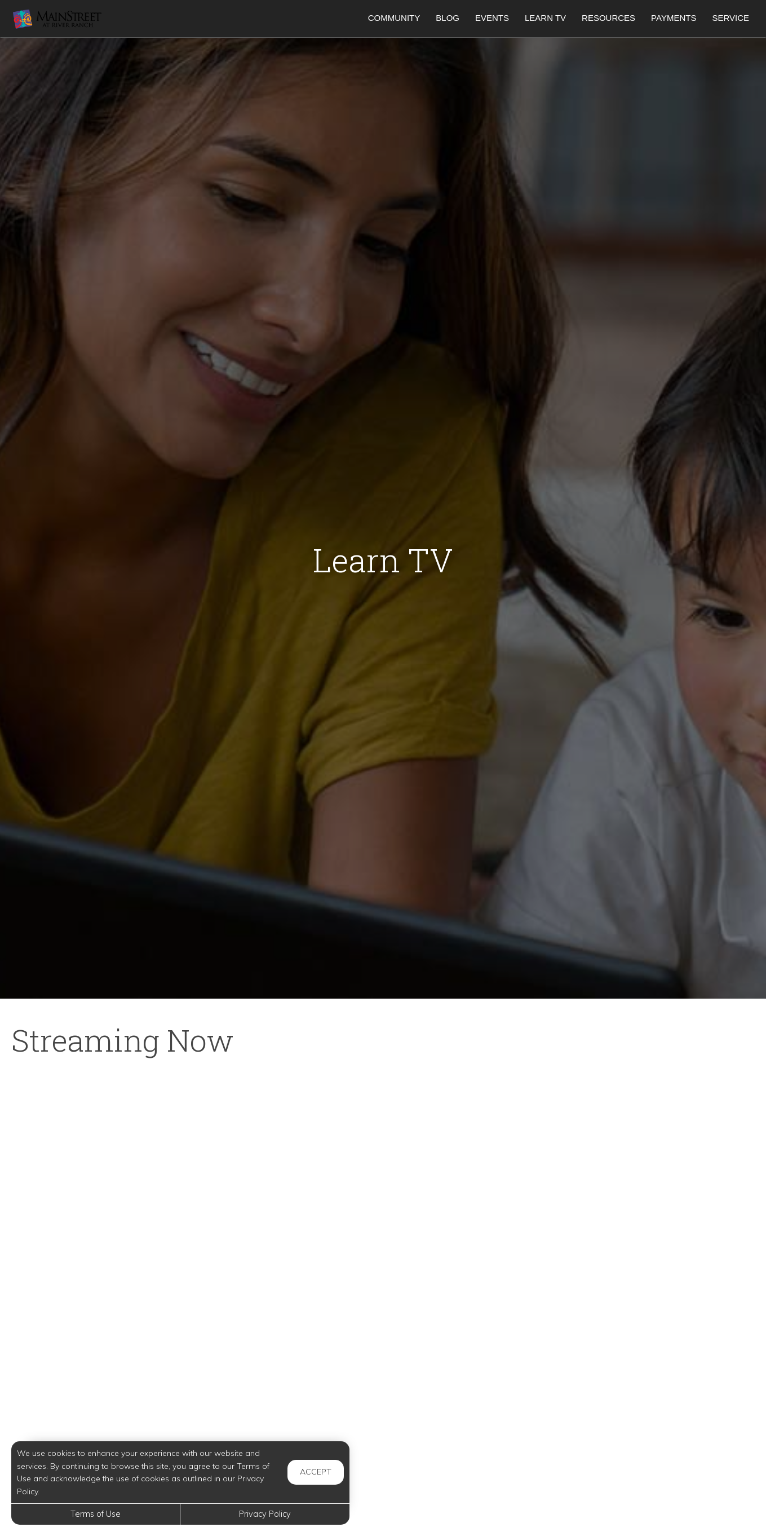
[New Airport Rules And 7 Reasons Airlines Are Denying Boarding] (129, 1145)
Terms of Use (95, 1514)
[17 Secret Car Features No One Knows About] (383, 1422)
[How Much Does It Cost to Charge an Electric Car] (636, 1422)
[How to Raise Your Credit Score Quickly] (129, 1422)
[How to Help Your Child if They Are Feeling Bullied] (383, 1283)
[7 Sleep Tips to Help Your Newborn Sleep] (636, 1283)
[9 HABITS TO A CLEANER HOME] (636, 1145)
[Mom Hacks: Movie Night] (383, 1145)
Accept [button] (315, 1472)
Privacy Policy (265, 1514)
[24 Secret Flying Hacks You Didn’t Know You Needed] (129, 1283)
